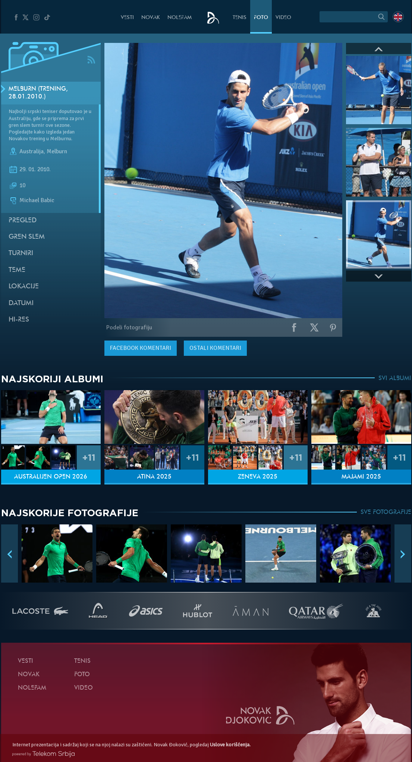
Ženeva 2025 (257, 477)
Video (283, 18)
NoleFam (179, 18)
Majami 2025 (361, 477)
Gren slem (27, 237)
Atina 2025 (154, 477)
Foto (261, 18)
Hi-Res (19, 319)
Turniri (21, 253)
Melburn (57, 152)
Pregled (23, 220)
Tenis (239, 18)
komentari (140, 348)
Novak (150, 18)
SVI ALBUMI (394, 379)
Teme (17, 270)
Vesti (127, 18)
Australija (31, 152)
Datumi (21, 303)
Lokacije (24, 286)
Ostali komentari (215, 348)
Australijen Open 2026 (50, 477)
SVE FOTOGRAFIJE (386, 512)
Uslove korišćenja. (230, 744)
